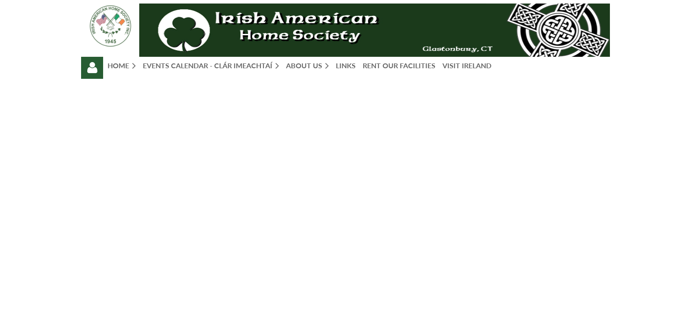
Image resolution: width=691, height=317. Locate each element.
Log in (92, 68)
